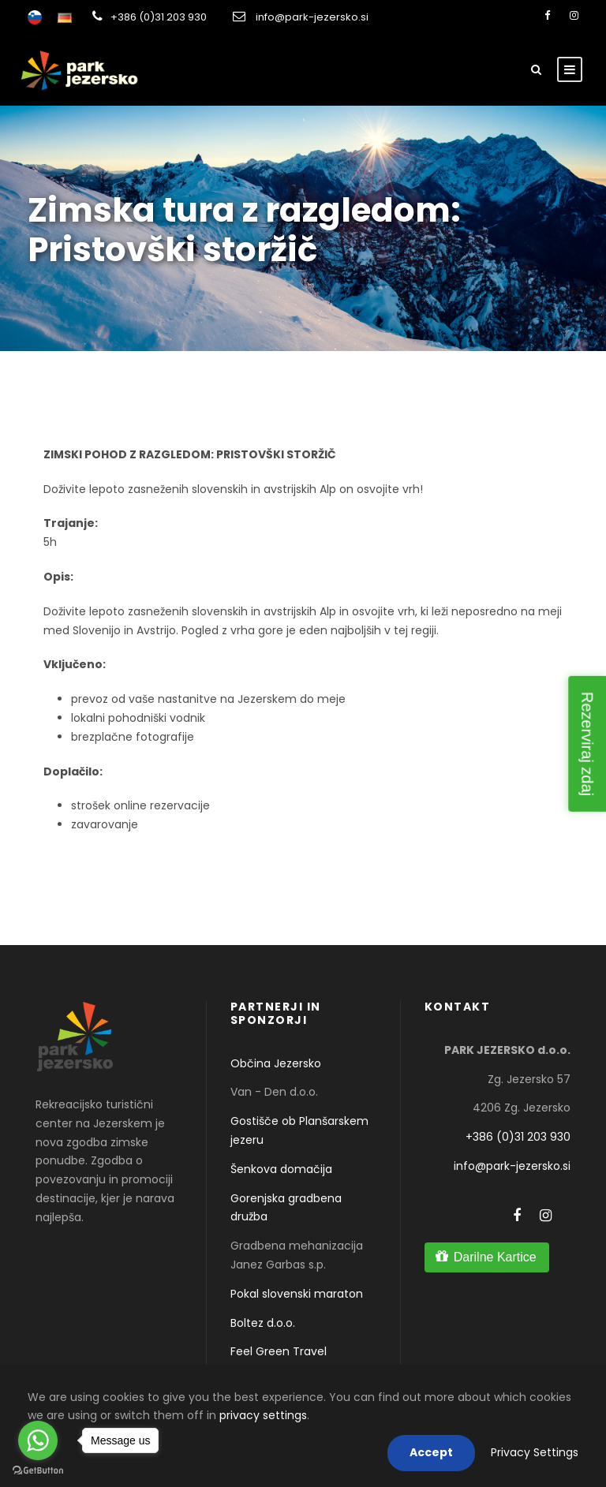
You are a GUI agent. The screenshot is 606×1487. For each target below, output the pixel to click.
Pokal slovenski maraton (296, 1294)
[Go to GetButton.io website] (38, 1471)
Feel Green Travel (278, 1351)
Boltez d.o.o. (262, 1323)
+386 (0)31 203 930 (158, 16)
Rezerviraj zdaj (587, 743)
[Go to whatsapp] (38, 1440)
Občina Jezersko (275, 1063)
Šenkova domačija (281, 1169)
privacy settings (263, 1415)
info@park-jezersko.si (312, 16)
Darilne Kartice (495, 1257)
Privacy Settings (534, 1452)
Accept (431, 1452)
